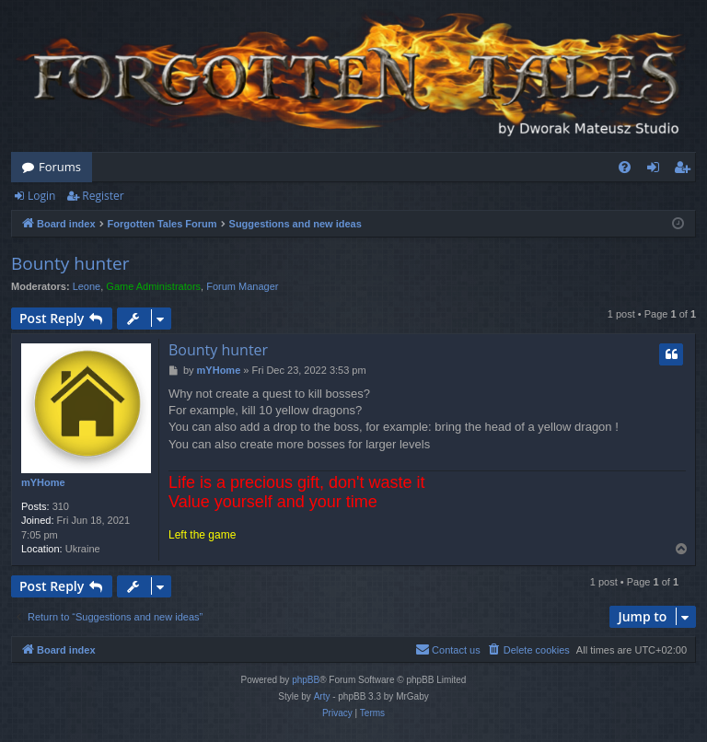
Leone (87, 286)
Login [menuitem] (656, 170)
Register (102, 195)
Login (41, 195)
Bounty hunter (70, 263)
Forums (60, 166)
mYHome (43, 482)
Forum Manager (242, 286)
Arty (322, 696)
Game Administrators (153, 286)
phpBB (305, 680)
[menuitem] (624, 167)
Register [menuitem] (686, 170)
